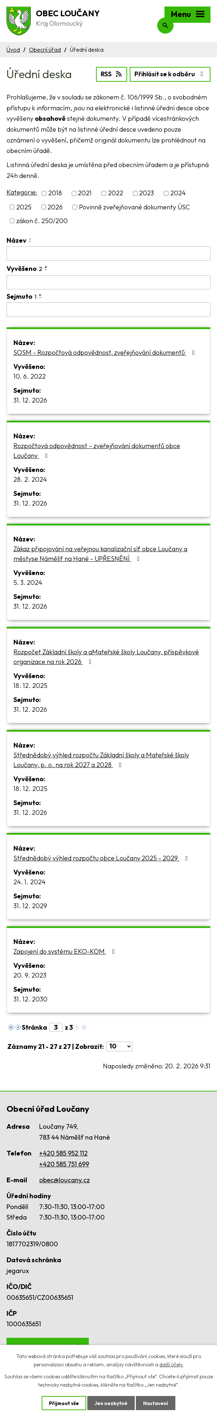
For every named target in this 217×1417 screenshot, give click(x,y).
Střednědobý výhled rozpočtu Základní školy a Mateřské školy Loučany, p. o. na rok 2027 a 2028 (101, 759)
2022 (115, 192)
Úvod (13, 49)
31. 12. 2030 (30, 998)
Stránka (34, 1026)
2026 (55, 206)
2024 (178, 192)
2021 (85, 192)
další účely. (171, 1364)
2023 (146, 192)
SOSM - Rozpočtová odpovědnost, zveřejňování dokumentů (105, 352)
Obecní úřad (45, 49)
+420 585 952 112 (63, 1152)
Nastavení (157, 1403)
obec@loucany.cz (64, 1179)
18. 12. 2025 (30, 685)
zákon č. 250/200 (42, 220)
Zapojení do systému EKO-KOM (65, 950)
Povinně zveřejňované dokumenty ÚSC (134, 206)
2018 (55, 192)
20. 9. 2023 (29, 974)
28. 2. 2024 (30, 479)
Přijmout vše (63, 1403)
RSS (107, 73)
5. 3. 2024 (27, 582)
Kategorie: (22, 192)
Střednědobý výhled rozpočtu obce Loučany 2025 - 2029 (102, 857)
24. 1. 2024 (29, 881)
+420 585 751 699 (64, 1163)
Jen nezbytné (111, 1403)
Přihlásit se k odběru (168, 73)
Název (16, 239)
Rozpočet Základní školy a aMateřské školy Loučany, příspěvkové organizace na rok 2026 (106, 656)
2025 (24, 206)
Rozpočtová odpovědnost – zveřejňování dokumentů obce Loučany (96, 450)
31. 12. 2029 (30, 905)
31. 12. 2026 (30, 399)
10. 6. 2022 (29, 375)
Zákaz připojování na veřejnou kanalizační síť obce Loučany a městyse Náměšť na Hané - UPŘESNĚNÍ (100, 553)
